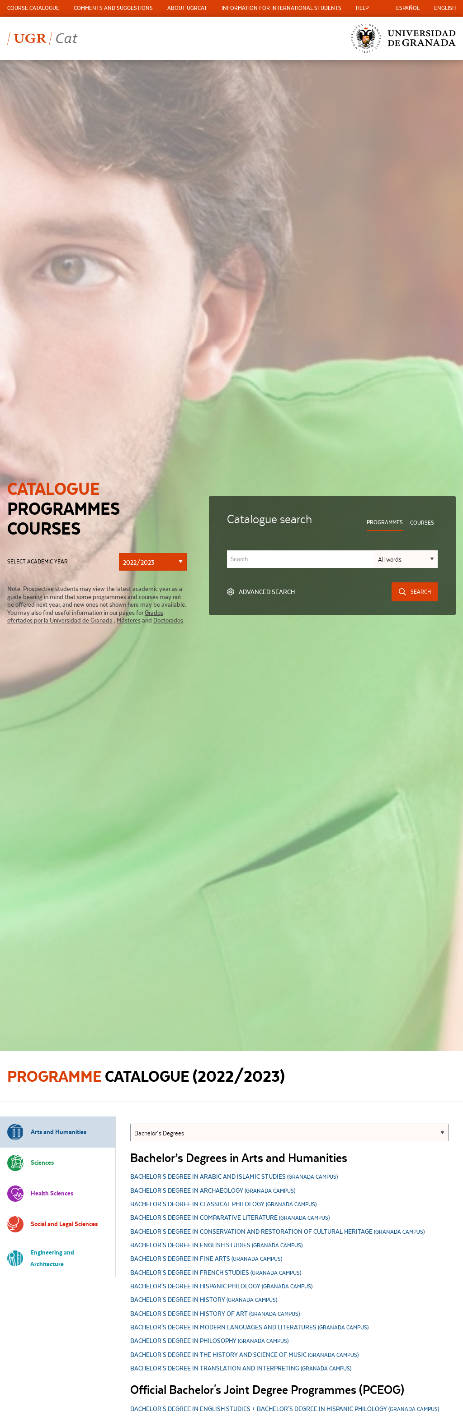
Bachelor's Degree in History (203, 1300)
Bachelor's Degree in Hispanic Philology (221, 1286)
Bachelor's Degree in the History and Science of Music (244, 1355)
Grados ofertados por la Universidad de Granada (85, 616)
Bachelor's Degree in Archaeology (212, 1191)
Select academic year (37, 561)
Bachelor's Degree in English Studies (216, 1245)
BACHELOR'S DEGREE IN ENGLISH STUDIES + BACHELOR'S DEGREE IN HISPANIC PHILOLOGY (284, 1409)
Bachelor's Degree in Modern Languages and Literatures (249, 1328)
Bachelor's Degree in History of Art (215, 1314)
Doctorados (168, 620)
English (445, 8)
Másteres (129, 620)
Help (362, 8)
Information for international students (281, 8)
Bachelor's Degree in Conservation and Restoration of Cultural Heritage (277, 1232)
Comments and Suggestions (113, 8)
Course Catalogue (33, 8)
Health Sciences (40, 1193)
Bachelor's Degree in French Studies (215, 1273)
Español (408, 8)
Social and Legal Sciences (52, 1224)
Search (415, 591)
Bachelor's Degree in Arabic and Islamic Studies (234, 1177)
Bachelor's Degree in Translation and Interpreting (240, 1369)
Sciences (30, 1163)
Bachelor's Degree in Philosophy (209, 1341)
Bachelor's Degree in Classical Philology (223, 1204)
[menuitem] (33, 8)
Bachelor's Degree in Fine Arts (206, 1259)
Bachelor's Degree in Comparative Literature (230, 1218)
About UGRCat (187, 8)
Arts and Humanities (46, 1132)
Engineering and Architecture (40, 1258)
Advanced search (261, 591)
